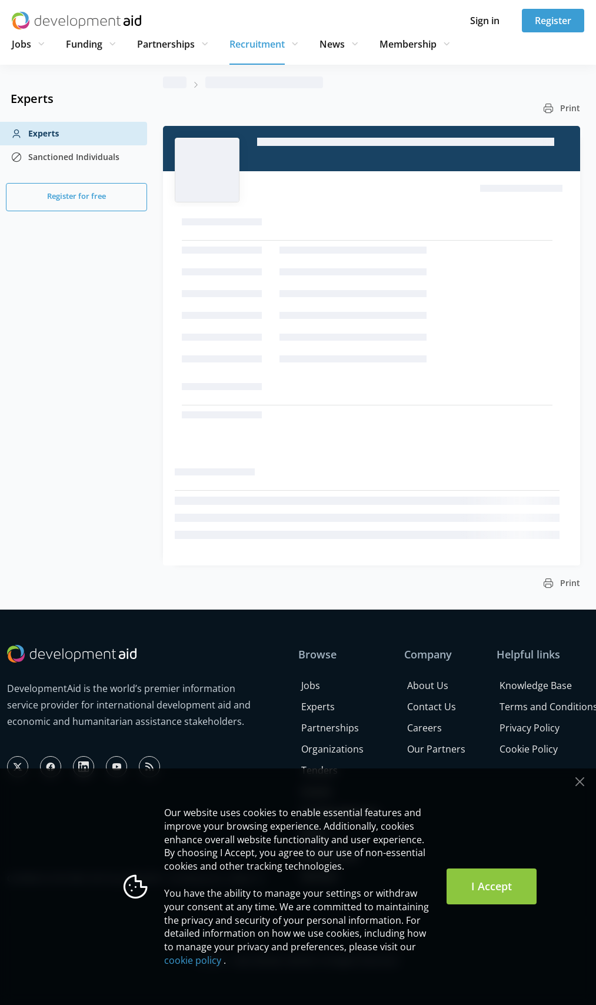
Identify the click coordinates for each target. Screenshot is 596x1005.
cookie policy (192, 960)
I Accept (491, 886)
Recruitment (257, 44)
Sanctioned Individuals (65, 157)
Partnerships (166, 44)
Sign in (485, 20)
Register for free (76, 196)
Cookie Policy (529, 749)
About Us (427, 685)
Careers (424, 727)
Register (553, 20)
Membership (408, 44)
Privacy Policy (530, 727)
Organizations (332, 749)
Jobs (21, 44)
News (332, 44)
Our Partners (436, 749)
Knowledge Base (536, 685)
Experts (35, 133)
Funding (84, 44)
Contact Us (431, 706)
